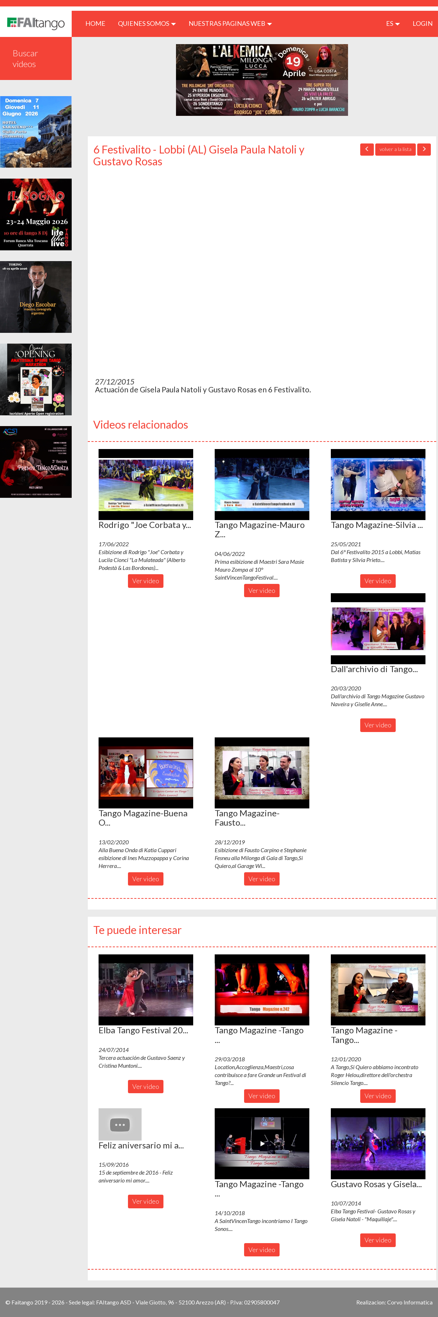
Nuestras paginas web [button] (230, 23)
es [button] (393, 23)
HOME (98, 23)
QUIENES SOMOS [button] (147, 23)
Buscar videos (25, 58)
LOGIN (423, 23)
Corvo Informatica (410, 1302)
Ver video (145, 581)
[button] (146, 484)
